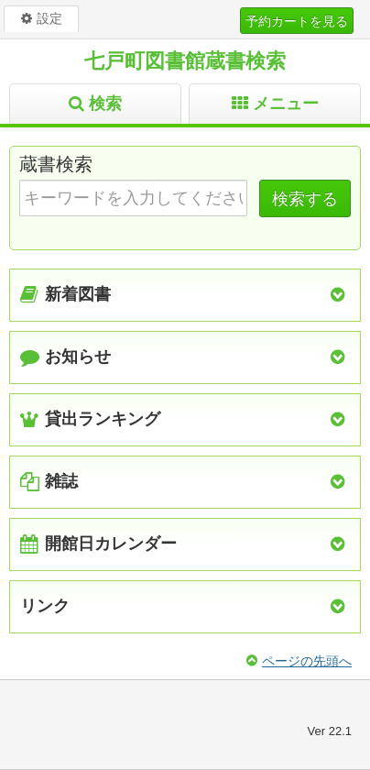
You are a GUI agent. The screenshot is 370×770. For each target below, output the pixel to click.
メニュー (286, 103)
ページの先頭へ (307, 661)
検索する (305, 199)
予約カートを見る (296, 21)
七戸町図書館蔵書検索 (185, 61)
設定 (49, 18)
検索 (105, 103)
